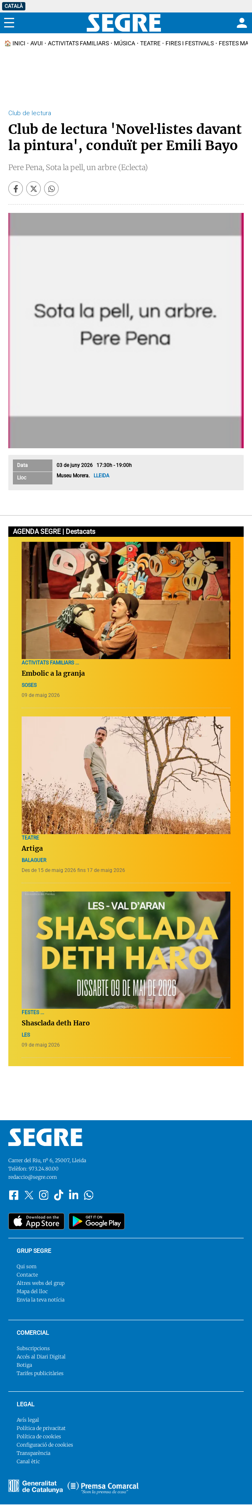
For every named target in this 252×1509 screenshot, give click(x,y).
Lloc (21, 478)
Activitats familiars (78, 43)
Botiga (24, 1365)
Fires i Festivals (190, 43)
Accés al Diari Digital (41, 1356)
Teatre (150, 43)
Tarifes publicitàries (40, 1373)
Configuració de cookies (45, 1445)
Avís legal (28, 1420)
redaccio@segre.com (32, 1177)
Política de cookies (39, 1436)
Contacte (27, 1275)
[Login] (241, 23)
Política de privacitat (41, 1428)
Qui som (27, 1266)
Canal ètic (28, 1461)
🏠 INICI (14, 43)
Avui (36, 43)
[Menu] (9, 23)
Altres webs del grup (40, 1283)
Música (124, 43)
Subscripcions (33, 1348)
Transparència (33, 1453)
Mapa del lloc (32, 1291)
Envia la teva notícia (40, 1300)
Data (22, 465)
